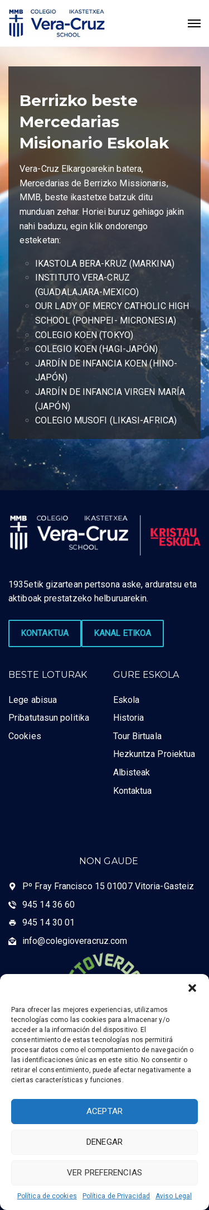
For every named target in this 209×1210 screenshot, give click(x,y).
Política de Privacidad (116, 1196)
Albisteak (131, 772)
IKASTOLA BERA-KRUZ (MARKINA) (104, 263)
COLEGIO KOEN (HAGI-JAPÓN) (96, 349)
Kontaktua (132, 790)
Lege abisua (32, 700)
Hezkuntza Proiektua (154, 754)
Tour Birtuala (137, 736)
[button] (192, 988)
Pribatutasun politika (48, 717)
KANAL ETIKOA (122, 633)
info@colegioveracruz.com (74, 941)
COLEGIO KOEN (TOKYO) (84, 335)
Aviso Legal (173, 1196)
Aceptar (104, 1111)
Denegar (104, 1142)
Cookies (24, 736)
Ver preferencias (104, 1173)
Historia (128, 717)
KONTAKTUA (45, 633)
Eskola (126, 700)
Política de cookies (47, 1196)
